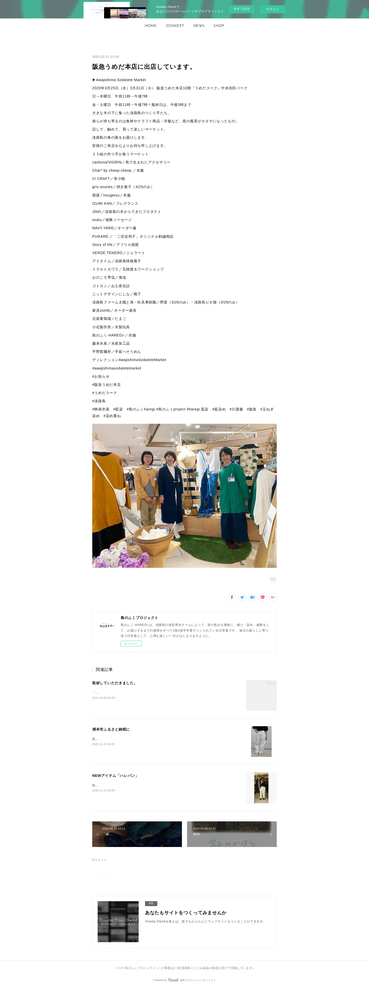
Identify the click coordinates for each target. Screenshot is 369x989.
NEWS (199, 26)
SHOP (219, 26)
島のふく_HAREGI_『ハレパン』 (116, 739)
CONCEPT (175, 26)
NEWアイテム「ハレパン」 (115, 776)
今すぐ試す (241, 9)
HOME (151, 26)
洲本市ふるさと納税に (111, 729)
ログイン (272, 9)
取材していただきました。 (114, 683)
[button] (151, 26)
